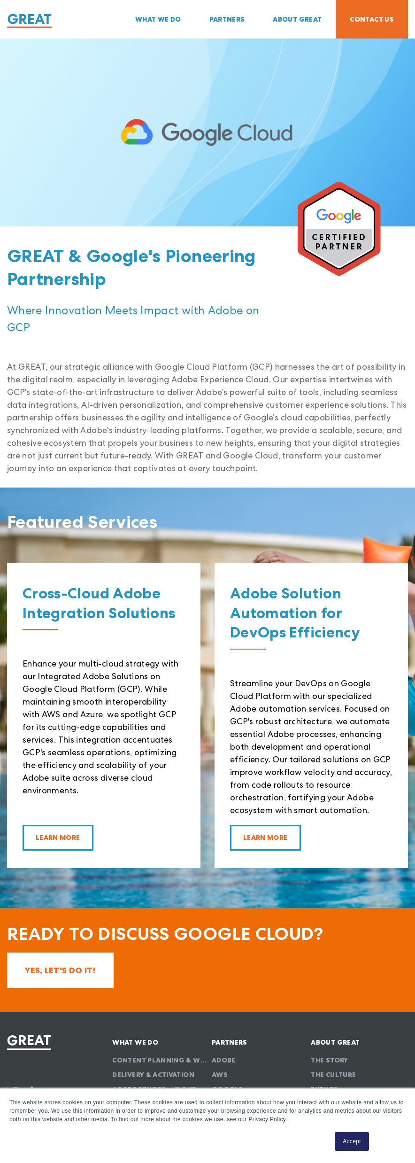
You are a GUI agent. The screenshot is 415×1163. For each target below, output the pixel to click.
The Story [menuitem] (329, 1060)
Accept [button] (352, 1141)
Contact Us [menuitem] (372, 19)
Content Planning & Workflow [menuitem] (160, 1060)
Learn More (58, 837)
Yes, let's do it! (60, 970)
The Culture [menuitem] (333, 1074)
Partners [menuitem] (227, 19)
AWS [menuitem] (220, 1074)
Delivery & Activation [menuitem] (153, 1074)
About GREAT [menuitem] (297, 19)
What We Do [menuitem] (158, 19)
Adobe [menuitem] (224, 1060)
